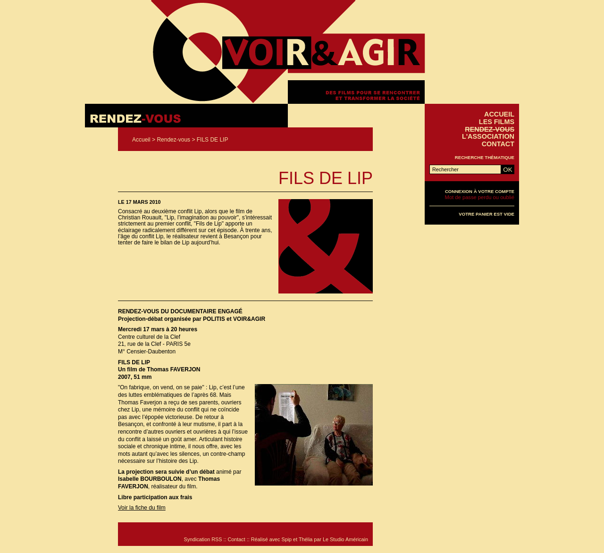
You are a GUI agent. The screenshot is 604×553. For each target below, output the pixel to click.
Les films (496, 122)
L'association (488, 136)
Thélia (305, 539)
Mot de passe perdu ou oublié (479, 197)
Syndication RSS (203, 539)
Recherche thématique (484, 157)
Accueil (141, 139)
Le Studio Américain (345, 539)
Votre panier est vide (486, 214)
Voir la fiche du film (142, 507)
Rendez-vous (173, 139)
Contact (498, 144)
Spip (287, 539)
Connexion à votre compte (479, 191)
